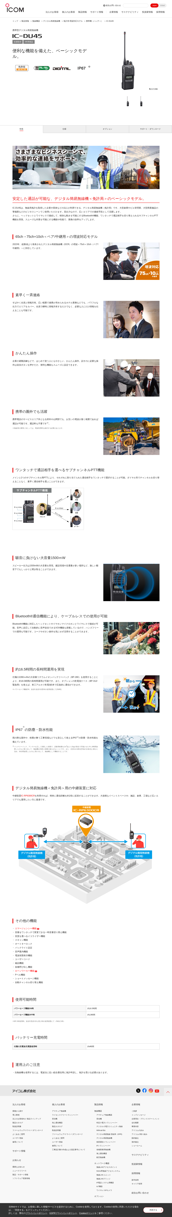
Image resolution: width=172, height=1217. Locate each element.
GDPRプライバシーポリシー (63, 1213)
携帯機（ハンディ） (94, 21)
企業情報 (113, 12)
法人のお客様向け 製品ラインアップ (26, 1122)
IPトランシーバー (103, 1149)
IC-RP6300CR (28, 799)
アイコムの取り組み (139, 1137)
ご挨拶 (134, 1114)
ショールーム (137, 1149)
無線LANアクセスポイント (106, 1170)
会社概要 (135, 1126)
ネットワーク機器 (101, 1166)
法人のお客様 (52, 12)
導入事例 (15, 1118)
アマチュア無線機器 (104, 1118)
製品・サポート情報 (20, 1178)
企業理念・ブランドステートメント (146, 1122)
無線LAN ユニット (103, 1178)
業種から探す (17, 1114)
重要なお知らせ (18, 1170)
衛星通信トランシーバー (106, 1145)
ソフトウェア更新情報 (21, 1181)
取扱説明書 (16, 1130)
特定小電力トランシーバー (106, 1126)
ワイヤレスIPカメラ (104, 1193)
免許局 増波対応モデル (73, 21)
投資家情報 (147, 12)
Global (162, 5)
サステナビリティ (130, 12)
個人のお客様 (68, 12)
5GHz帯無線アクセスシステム (108, 1174)
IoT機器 (99, 1189)
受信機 (54, 1122)
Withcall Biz (100, 1133)
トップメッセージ (139, 1118)
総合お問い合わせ (113, 5)
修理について (17, 1145)
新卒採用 (135, 1183)
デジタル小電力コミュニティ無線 (109, 1130)
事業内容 (135, 1130)
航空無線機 (100, 1160)
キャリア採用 (137, 1187)
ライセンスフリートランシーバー (65, 1118)
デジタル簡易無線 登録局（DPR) (109, 1137)
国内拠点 (135, 1141)
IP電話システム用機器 (105, 1186)
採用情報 (160, 12)
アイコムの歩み (138, 1133)
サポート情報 (96, 12)
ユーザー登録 (17, 1141)
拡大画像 (153, 88)
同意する (153, 1211)
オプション (99, 1199)
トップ (15, 21)
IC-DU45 (110, 21)
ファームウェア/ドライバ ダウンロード (27, 1133)
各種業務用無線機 (103, 1153)
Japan (154, 5)
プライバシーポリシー (36, 1213)
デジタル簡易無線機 (51, 21)
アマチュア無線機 (59, 1114)
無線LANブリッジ (103, 1182)
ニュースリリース (19, 1174)
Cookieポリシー (86, 1213)
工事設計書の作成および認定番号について (68, 1153)
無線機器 (36, 21)
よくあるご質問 (18, 1137)
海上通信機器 (57, 1126)
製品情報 (82, 12)
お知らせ (16, 1163)
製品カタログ (17, 1126)
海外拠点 (135, 1145)
